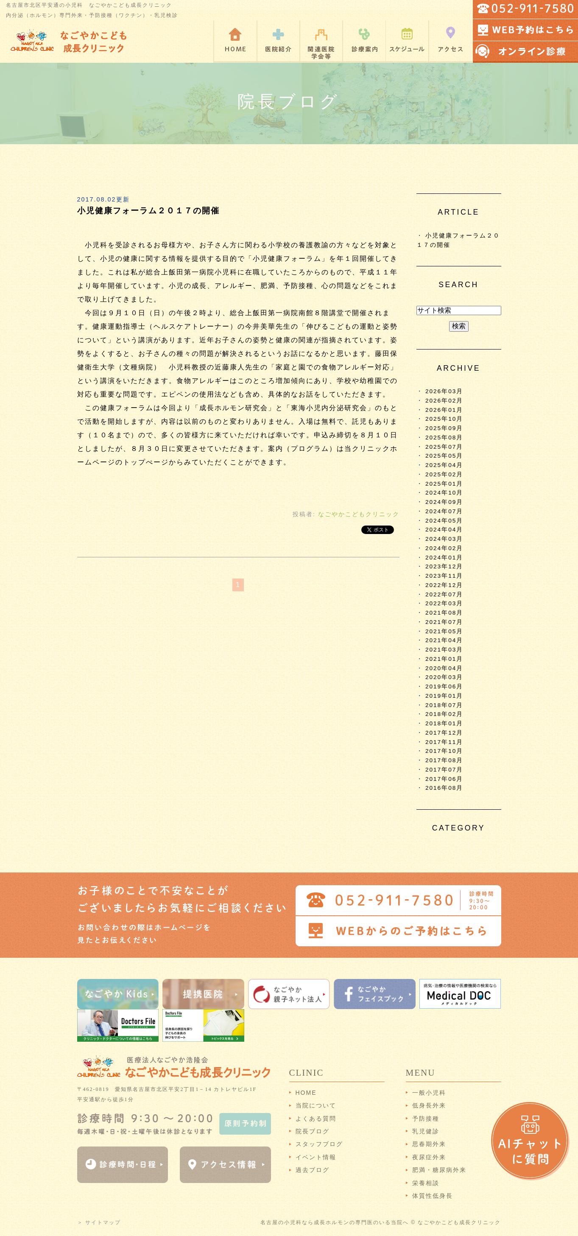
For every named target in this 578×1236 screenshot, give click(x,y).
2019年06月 (444, 686)
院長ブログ (312, 1131)
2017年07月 (444, 769)
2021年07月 (444, 622)
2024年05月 (444, 520)
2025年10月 (444, 419)
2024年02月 (444, 548)
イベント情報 (316, 1157)
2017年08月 (444, 760)
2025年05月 (444, 456)
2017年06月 (444, 779)
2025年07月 (444, 447)
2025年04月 (444, 465)
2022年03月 (444, 603)
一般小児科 (429, 1092)
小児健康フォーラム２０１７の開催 (148, 210)
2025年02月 (444, 474)
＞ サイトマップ (99, 1222)
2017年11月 (444, 742)
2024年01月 (444, 557)
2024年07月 (444, 511)
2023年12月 (444, 566)
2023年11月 (444, 576)
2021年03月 (444, 649)
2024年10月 (444, 492)
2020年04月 (444, 668)
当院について (316, 1105)
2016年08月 (444, 788)
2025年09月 (444, 428)
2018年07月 (444, 705)
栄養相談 (425, 1183)
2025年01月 (444, 484)
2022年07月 (444, 594)
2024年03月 (444, 539)
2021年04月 (444, 640)
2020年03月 (444, 677)
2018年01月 (444, 723)
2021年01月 (444, 659)
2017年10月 (444, 751)
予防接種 (425, 1118)
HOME (306, 1092)
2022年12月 (444, 585)
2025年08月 (444, 437)
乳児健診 (425, 1131)
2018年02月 (444, 714)
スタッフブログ (319, 1144)
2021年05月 (444, 631)
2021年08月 (444, 613)
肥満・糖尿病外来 (439, 1169)
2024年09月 (444, 502)
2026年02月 (444, 400)
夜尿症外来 (429, 1157)
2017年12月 (444, 733)
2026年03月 (444, 391)
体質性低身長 (432, 1195)
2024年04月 (444, 529)
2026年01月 (444, 410)
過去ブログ (312, 1169)
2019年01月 (444, 696)
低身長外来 (429, 1105)
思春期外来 (429, 1144)
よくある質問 (316, 1118)
